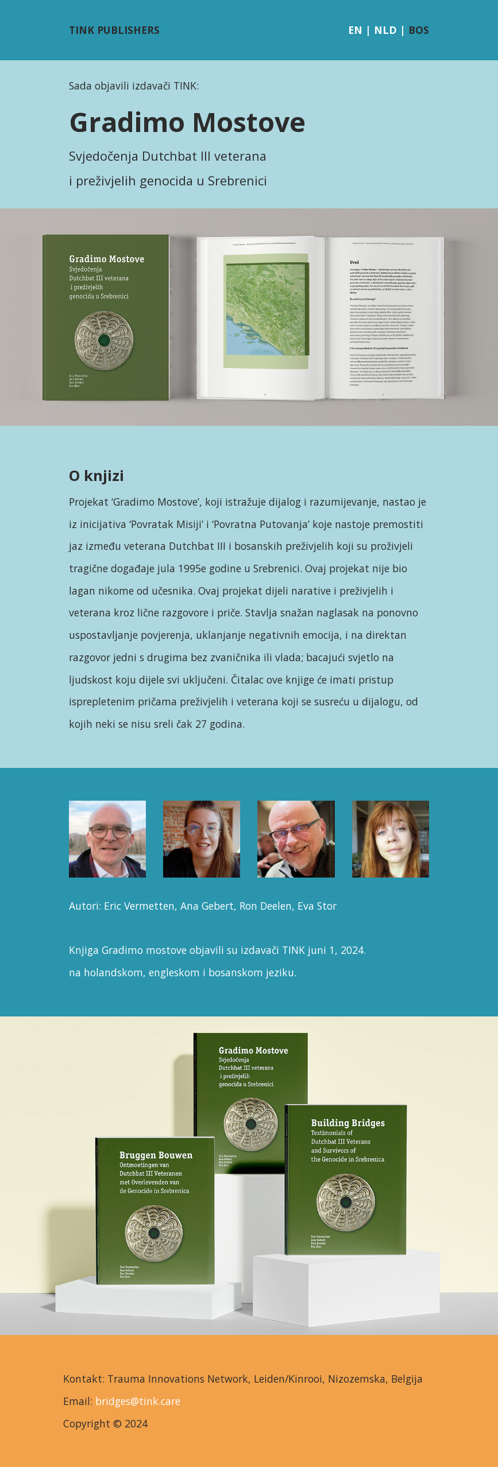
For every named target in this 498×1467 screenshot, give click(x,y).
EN (355, 30)
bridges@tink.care (137, 1401)
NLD (385, 30)
